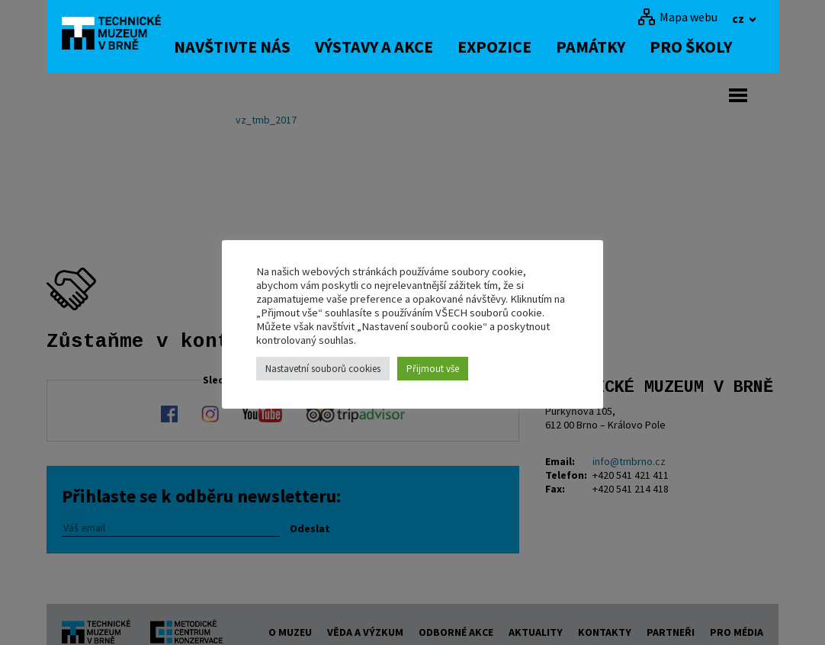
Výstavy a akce (390, 46)
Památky (606, 46)
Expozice (510, 46)
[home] (118, 34)
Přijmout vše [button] (432, 368)
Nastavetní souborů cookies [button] (322, 368)
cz (739, 18)
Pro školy (707, 46)
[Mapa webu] (677, 17)
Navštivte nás (248, 46)
